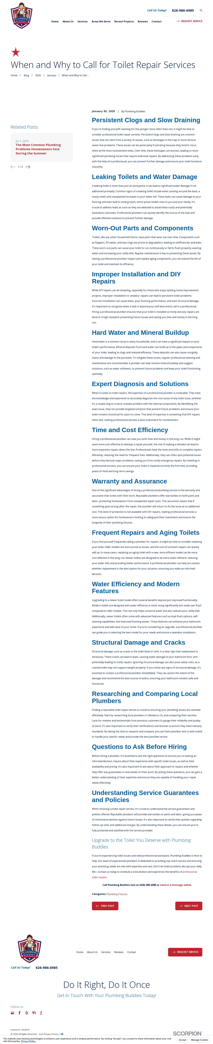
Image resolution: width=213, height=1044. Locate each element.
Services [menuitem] (82, 21)
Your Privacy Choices (51, 1034)
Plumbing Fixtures (117, 894)
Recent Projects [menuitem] (124, 21)
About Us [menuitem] (68, 21)
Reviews (118, 952)
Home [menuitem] (55, 21)
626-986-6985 (183, 10)
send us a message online (175, 885)
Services (105, 952)
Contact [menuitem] (157, 21)
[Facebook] (19, 1013)
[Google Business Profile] (12, 1013)
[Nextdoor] (34, 1013)
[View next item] (27, 166)
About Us (92, 952)
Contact (131, 952)
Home (79, 952)
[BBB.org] (41, 1013)
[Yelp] (26, 1013)
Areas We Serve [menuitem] (101, 21)
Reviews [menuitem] (143, 21)
